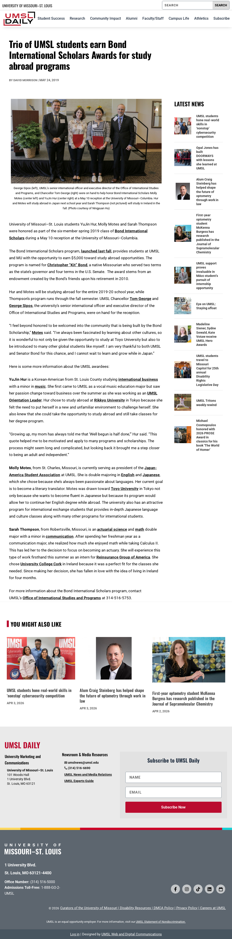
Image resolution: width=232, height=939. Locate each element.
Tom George (140, 298)
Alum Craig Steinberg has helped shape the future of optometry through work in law (207, 192)
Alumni (131, 18)
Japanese (151, 475)
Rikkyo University (109, 400)
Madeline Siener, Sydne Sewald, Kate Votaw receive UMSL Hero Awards (206, 334)
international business (138, 379)
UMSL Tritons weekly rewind (206, 403)
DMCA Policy (164, 908)
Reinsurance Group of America (123, 557)
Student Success (51, 18)
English (127, 475)
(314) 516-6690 (79, 768)
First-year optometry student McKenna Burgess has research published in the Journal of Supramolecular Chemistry (207, 233)
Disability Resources (135, 908)
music (40, 386)
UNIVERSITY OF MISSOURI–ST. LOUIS (27, 5)
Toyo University (125, 488)
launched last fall (96, 251)
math (139, 529)
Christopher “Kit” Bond (67, 265)
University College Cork (41, 564)
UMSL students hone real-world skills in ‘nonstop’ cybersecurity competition (207, 126)
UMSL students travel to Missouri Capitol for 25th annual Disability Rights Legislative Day (207, 370)
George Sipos (21, 305)
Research (77, 18)
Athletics (201, 18)
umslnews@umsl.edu (83, 762)
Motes (37, 332)
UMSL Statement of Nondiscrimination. (161, 921)
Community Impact (105, 18)
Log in (74, 934)
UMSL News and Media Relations (88, 774)
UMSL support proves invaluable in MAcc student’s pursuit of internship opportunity (207, 275)
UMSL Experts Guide (79, 781)
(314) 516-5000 (42, 882)
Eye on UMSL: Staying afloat (206, 306)
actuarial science (112, 529)
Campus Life (179, 18)
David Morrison (25, 80)
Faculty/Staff (153, 18)
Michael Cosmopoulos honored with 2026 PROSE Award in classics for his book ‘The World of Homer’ (207, 435)
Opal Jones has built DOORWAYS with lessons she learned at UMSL (207, 158)
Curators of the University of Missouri (88, 908)
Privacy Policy (186, 908)
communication (60, 536)
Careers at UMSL (213, 908)
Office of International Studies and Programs (62, 598)
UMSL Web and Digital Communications (131, 934)
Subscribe (221, 18)
